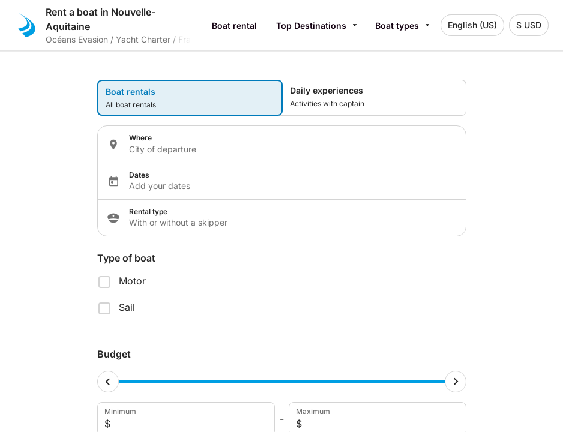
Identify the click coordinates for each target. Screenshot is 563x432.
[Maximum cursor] (455, 381)
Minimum (184, 419)
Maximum (376, 419)
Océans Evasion (77, 39)
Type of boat (126, 258)
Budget (114, 354)
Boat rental (234, 25)
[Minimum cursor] (108, 381)
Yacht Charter (143, 39)
